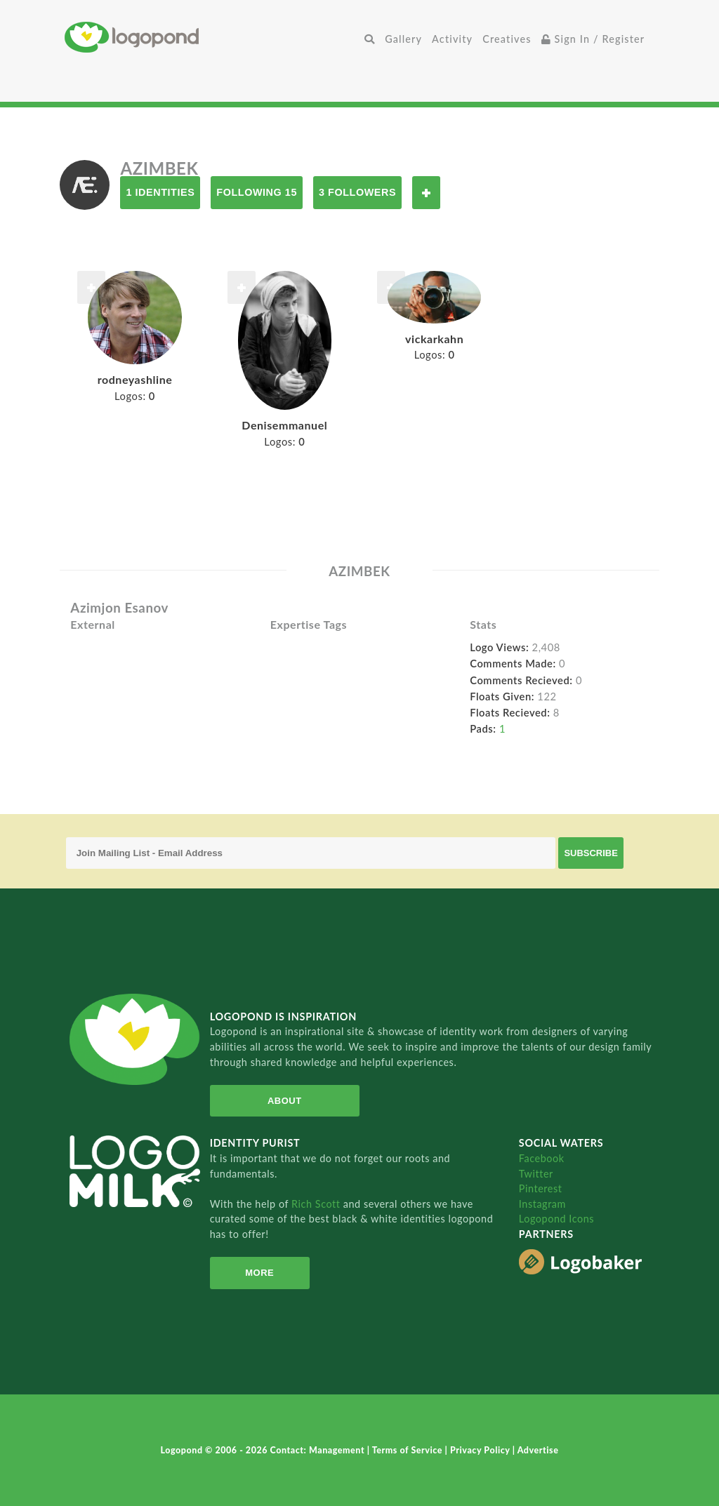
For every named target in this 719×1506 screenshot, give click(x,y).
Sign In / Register (593, 39)
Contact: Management (318, 1450)
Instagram (542, 1204)
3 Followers (357, 192)
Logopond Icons (556, 1219)
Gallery (403, 39)
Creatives (506, 39)
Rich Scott (317, 1204)
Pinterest (540, 1188)
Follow (426, 192)
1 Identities (160, 192)
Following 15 (256, 192)
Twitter (536, 1174)
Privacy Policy (481, 1450)
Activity (452, 39)
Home (212, 37)
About (285, 1100)
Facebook (542, 1158)
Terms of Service (408, 1450)
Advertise (538, 1450)
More (259, 1272)
